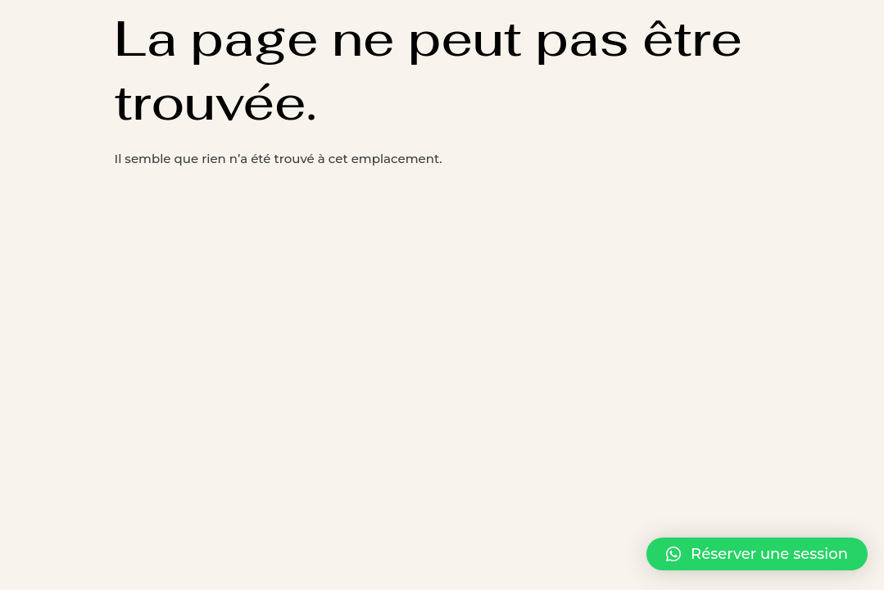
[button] (757, 554)
